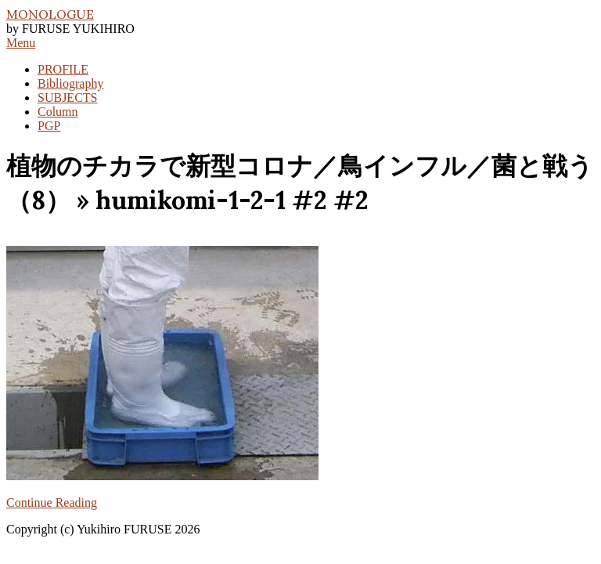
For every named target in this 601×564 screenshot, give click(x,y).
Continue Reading (51, 502)
